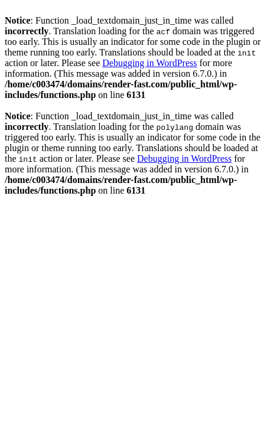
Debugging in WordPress (149, 63)
